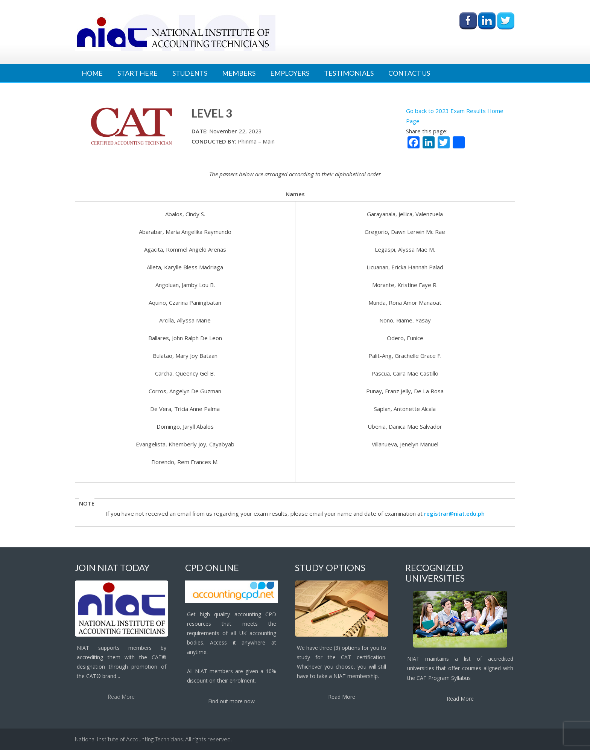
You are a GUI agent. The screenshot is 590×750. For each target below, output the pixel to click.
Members (238, 73)
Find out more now (231, 701)
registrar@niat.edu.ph (454, 513)
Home (92, 73)
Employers (289, 73)
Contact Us (409, 73)
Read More (121, 696)
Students (189, 73)
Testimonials (349, 73)
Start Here (137, 73)
